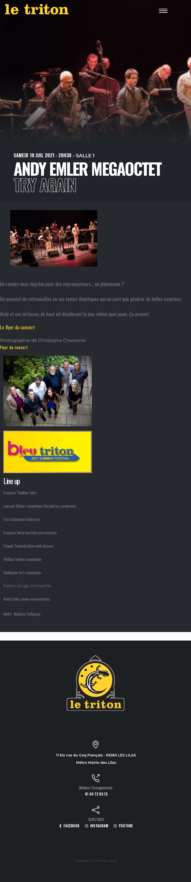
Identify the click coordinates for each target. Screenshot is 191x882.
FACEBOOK (69, 825)
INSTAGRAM (96, 825)
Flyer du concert (14, 347)
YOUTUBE (123, 825)
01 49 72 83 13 (96, 794)
